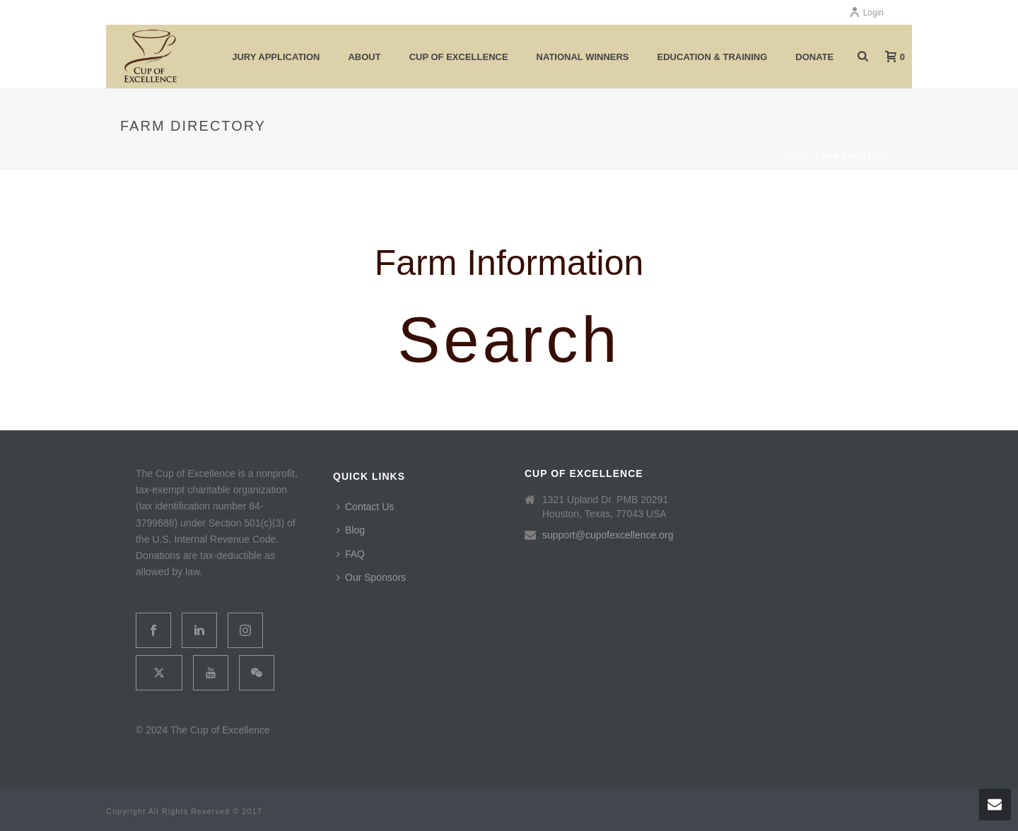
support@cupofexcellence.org (607, 535)
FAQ (351, 554)
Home (794, 156)
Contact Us (365, 506)
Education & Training (712, 57)
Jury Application (276, 57)
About (364, 57)
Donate (814, 57)
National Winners (583, 57)
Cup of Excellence (458, 57)
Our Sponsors (371, 577)
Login (866, 13)
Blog (351, 530)
